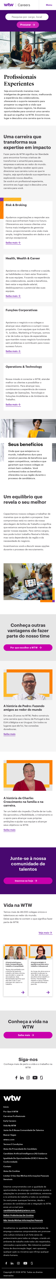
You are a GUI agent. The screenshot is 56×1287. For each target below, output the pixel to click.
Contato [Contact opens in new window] (7, 1166)
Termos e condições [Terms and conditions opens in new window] (13, 1144)
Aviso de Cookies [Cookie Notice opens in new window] (11, 1171)
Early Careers (9, 1121)
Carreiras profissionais (14, 1116)
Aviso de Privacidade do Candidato (20, 1149)
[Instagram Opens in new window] (18, 1263)
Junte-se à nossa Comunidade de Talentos (23, 1130)
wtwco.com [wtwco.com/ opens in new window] (8, 1139)
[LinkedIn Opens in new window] (12, 1263)
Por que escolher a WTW (24, 648)
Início (6, 1107)
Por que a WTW (10, 1111)
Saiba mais (12, 243)
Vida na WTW (9, 1125)
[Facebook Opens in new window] (6, 1263)
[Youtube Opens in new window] (25, 1263)
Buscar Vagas (9, 1135)
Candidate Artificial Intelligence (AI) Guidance (25, 1153)
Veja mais (44, 933)
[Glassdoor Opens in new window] (32, 1263)
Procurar (25, 24)
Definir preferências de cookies (18, 1216)
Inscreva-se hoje (24, 881)
